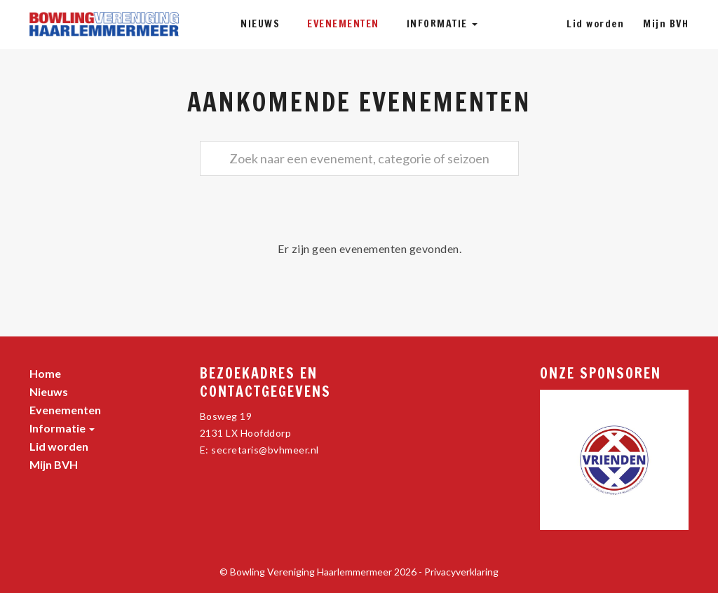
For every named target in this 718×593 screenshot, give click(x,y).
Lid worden (595, 24)
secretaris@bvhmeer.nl (265, 450)
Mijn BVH (666, 24)
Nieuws (260, 24)
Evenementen (343, 24)
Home (45, 373)
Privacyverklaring (461, 572)
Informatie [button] (442, 24)
